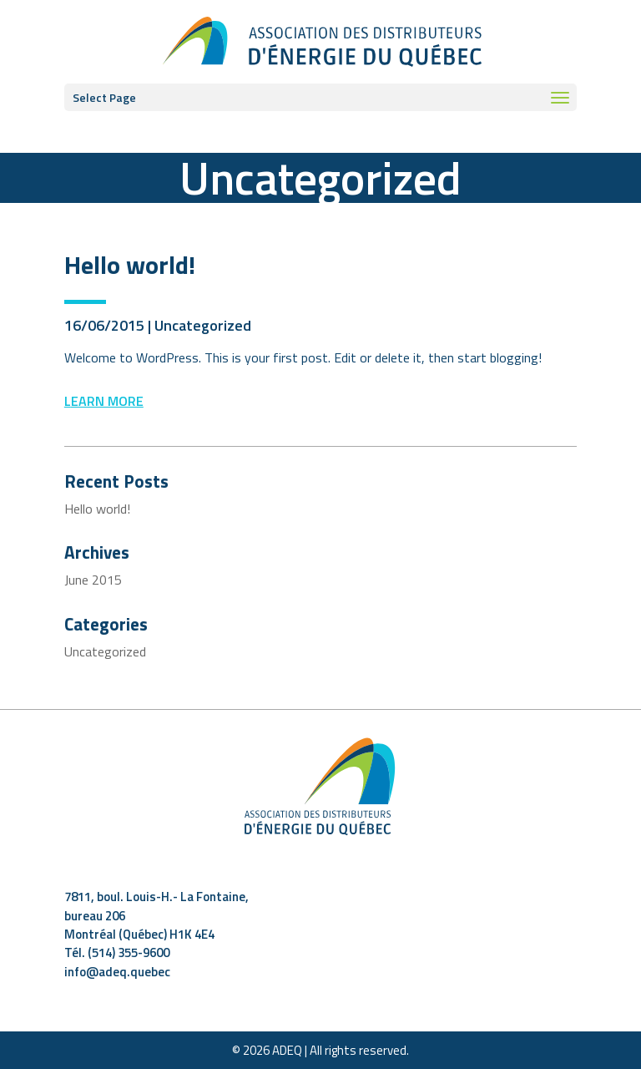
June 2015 (93, 580)
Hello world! (129, 265)
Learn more (104, 401)
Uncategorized (202, 325)
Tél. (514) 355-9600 (116, 952)
